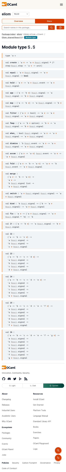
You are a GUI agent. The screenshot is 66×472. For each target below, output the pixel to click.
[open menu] (61, 4)
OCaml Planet (7, 449)
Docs (49, 21)
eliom (6, 14)
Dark (33, 386)
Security (15, 463)
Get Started (38, 405)
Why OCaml (7, 421)
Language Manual (40, 416)
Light (12, 386)
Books (35, 427)
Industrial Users (8, 410)
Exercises (37, 432)
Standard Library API (42, 421)
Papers (36, 438)
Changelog (6, 399)
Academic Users (9, 416)
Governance (45, 463)
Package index (8, 34)
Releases (5, 405)
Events (5, 444)
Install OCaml (38, 399)
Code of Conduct (9, 468)
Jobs (4, 455)
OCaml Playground (41, 443)
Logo (35, 449)
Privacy (57, 463)
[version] (21, 14)
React (17, 37)
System (53, 386)
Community (6, 438)
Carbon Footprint (29, 463)
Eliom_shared (8, 37)
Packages (6, 433)
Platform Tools (39, 410)
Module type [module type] (31, 37)
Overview (18, 21)
